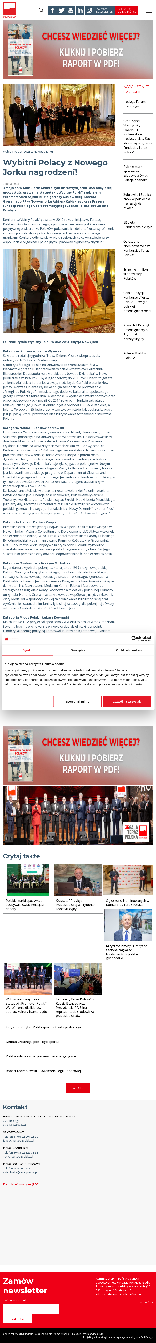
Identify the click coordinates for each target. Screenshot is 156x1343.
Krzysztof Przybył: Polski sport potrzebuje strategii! (43, 1027)
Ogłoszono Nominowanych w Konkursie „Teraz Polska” (136, 248)
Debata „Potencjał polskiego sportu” (33, 1042)
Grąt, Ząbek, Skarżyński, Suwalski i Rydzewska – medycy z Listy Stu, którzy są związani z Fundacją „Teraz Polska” (138, 136)
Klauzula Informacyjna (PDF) (21, 1184)
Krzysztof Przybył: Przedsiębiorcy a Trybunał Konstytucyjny (136, 332)
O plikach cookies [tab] (129, 650)
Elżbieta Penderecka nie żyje (137, 224)
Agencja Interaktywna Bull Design (134, 1337)
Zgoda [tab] (27, 650)
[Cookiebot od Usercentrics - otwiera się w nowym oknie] (134, 639)
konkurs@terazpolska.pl (18, 1156)
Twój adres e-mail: (15, 1300)
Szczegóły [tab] (78, 650)
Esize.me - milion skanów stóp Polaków (135, 274)
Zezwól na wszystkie (127, 701)
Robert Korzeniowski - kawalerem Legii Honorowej (43, 1071)
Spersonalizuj (78, 701)
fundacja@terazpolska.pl (18, 1140)
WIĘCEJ (78, 1088)
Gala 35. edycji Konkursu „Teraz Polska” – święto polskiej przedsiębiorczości (137, 302)
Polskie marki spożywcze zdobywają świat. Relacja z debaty (135, 173)
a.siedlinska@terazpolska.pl (20, 1172)
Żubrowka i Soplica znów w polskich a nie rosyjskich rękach (137, 201)
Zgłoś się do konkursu (127, 10)
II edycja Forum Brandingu (134, 104)
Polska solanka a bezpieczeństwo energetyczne (41, 1056)
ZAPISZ (18, 1319)
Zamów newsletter (104, 10)
